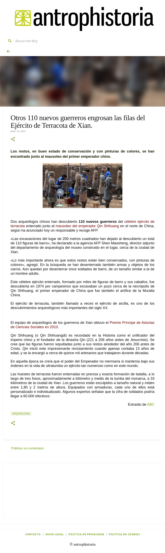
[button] (13, 139)
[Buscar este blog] (86, 41)
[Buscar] (8, 41)
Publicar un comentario (27, 448)
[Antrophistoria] (81, 19)
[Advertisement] (82, 491)
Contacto (33, 534)
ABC (150, 404)
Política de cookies (124, 534)
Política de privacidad (86, 534)
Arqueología (21, 413)
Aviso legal (54, 534)
